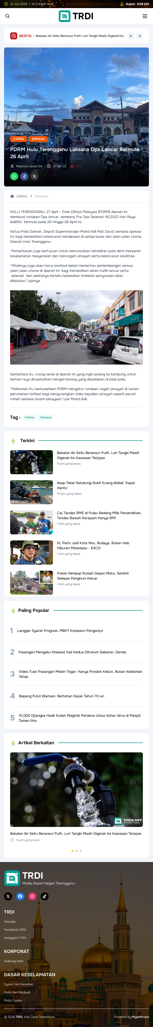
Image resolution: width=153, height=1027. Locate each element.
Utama (18, 139)
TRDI (19, 1017)
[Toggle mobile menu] (145, 16)
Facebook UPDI (15, 930)
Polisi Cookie (13, 1000)
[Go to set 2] (76, 851)
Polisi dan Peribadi (17, 992)
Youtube (10, 922)
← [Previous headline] (131, 36)
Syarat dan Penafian (18, 984)
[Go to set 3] (81, 851)
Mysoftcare (140, 1017)
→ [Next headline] (139, 36)
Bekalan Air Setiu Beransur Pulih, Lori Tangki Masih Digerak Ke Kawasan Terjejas (79, 36)
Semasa (38, 139)
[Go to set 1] (72, 851)
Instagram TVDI (15, 938)
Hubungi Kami (14, 961)
